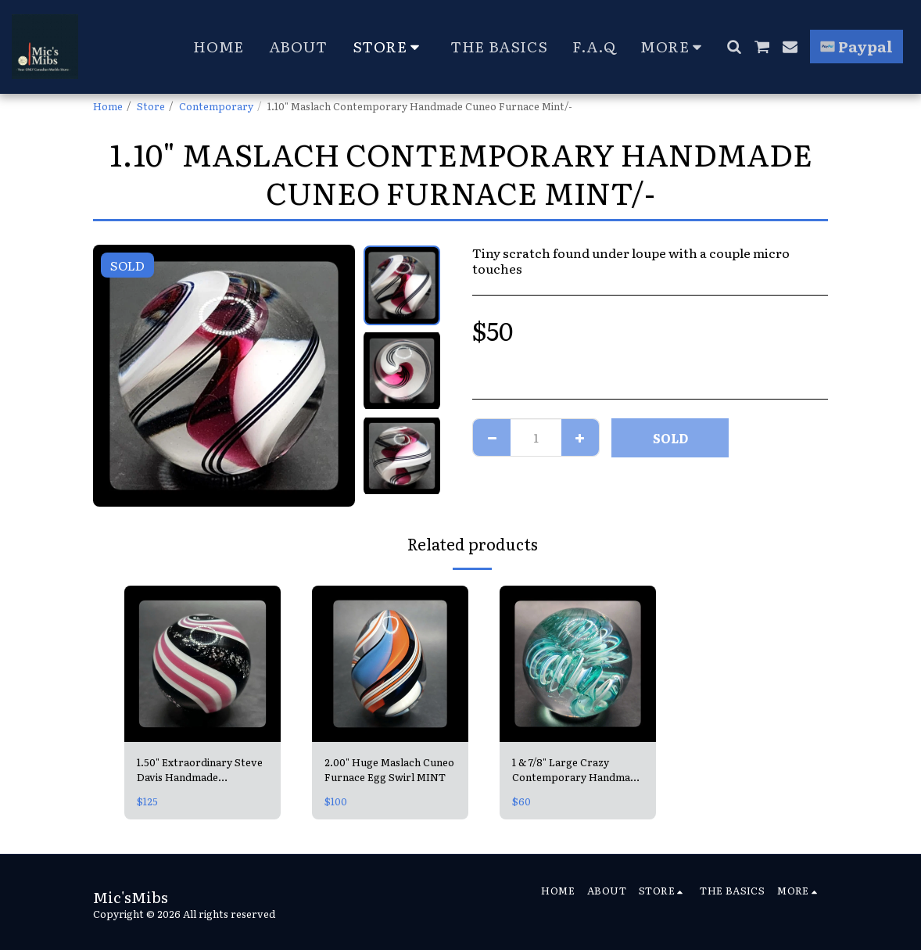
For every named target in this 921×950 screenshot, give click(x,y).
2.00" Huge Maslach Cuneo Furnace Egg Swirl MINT (389, 769)
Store (151, 106)
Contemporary (216, 106)
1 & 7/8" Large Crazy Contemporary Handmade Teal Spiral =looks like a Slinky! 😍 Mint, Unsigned (577, 769)
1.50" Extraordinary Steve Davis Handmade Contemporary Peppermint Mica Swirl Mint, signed (200, 769)
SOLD (670, 437)
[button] (734, 46)
